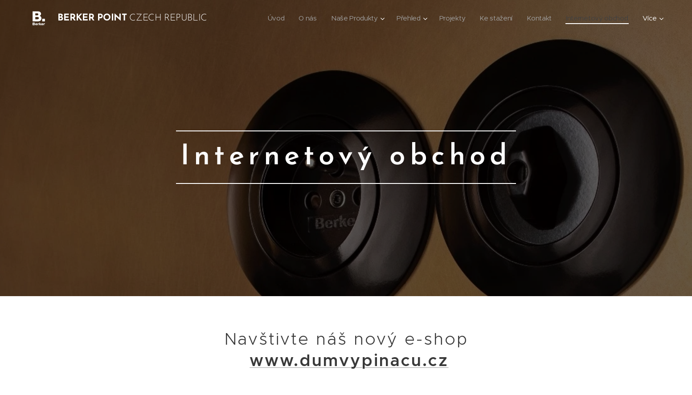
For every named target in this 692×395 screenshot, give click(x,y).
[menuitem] (269, 18)
